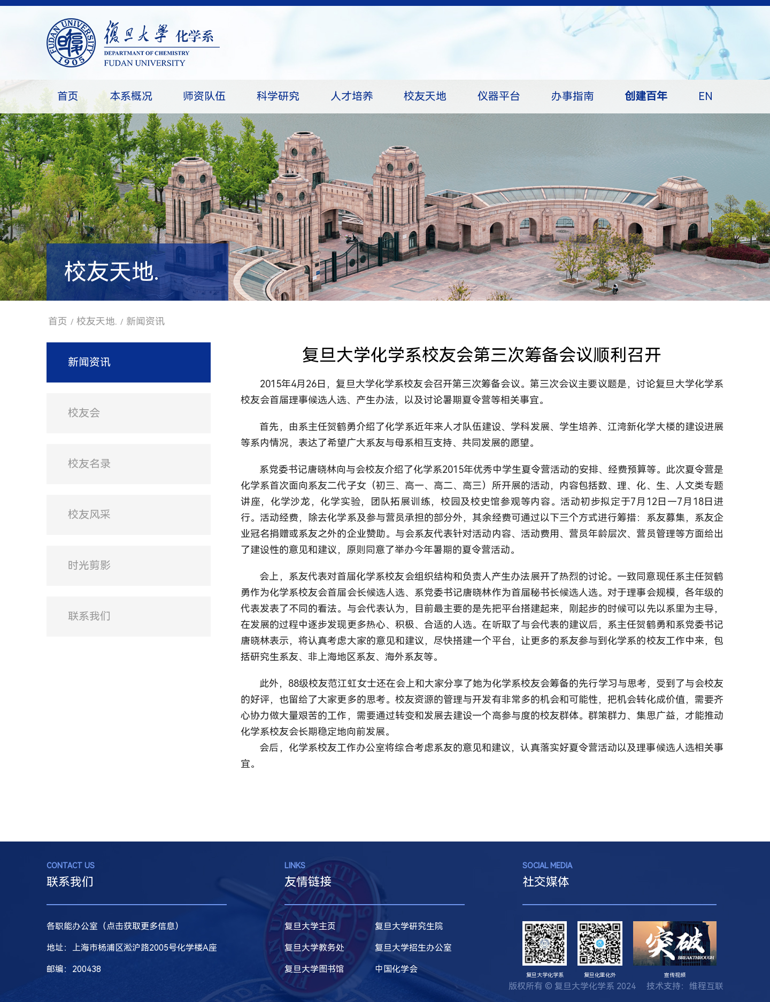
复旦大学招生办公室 (413, 948)
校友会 (84, 413)
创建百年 (646, 96)
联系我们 (89, 616)
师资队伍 (204, 96)
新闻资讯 (145, 321)
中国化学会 (396, 969)
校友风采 (89, 514)
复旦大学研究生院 (409, 926)
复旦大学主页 (310, 926)
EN (705, 96)
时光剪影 (89, 565)
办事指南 (572, 96)
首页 (68, 96)
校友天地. (96, 321)
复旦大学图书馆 (314, 969)
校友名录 (89, 463)
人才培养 (351, 96)
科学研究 (278, 96)
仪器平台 (499, 96)
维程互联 (706, 986)
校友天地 (425, 96)
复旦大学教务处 (314, 948)
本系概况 (131, 96)
